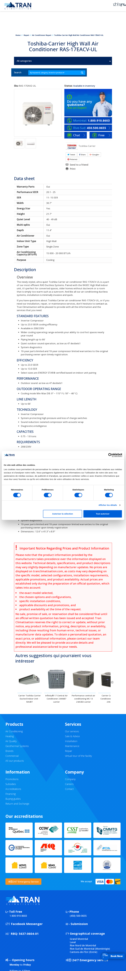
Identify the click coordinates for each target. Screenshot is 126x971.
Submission (77, 924)
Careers (69, 784)
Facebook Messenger (24, 924)
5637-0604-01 (22, 934)
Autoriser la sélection (62, 514)
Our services (72, 731)
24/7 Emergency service (87, 960)
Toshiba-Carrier (87, 145)
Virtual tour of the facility (78, 755)
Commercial (12, 755)
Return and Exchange (17, 803)
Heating (9, 736)
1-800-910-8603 (18, 915)
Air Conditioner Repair (41, 35)
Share (82, 154)
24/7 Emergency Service (23, 881)
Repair (26, 35)
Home (18, 35)
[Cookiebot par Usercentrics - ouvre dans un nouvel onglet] (110, 455)
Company (70, 779)
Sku (16, 86)
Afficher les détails (108, 505)
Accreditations (13, 789)
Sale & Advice (72, 736)
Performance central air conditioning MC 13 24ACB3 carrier (83, 698)
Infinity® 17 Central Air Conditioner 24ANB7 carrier (56, 698)
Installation (71, 741)
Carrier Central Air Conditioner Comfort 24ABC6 (110, 698)
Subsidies (10, 784)
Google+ (94, 154)
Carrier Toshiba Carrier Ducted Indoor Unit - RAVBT (29, 698)
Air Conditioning (14, 731)
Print (73, 168)
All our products (14, 760)
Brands (9, 751)
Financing (10, 793)
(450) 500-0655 (78, 915)
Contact (69, 789)
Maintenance (72, 746)
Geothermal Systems (17, 746)
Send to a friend (79, 164)
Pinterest (72, 159)
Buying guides (13, 798)
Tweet (71, 154)
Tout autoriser (103, 514)
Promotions (12, 779)
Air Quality (11, 741)
